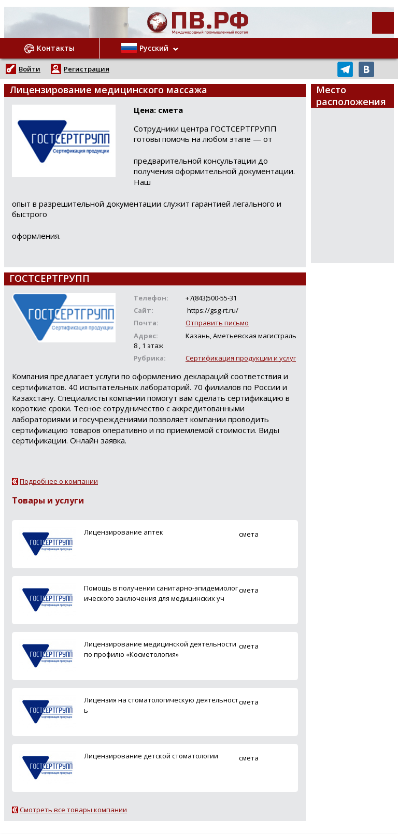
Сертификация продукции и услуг (241, 358)
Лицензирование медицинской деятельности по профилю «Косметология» (160, 648)
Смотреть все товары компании (73, 809)
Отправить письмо (217, 322)
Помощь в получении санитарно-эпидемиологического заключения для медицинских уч (161, 592)
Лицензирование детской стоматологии (151, 755)
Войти (29, 69)
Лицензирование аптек (123, 532)
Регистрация (86, 69)
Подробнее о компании (59, 481)
